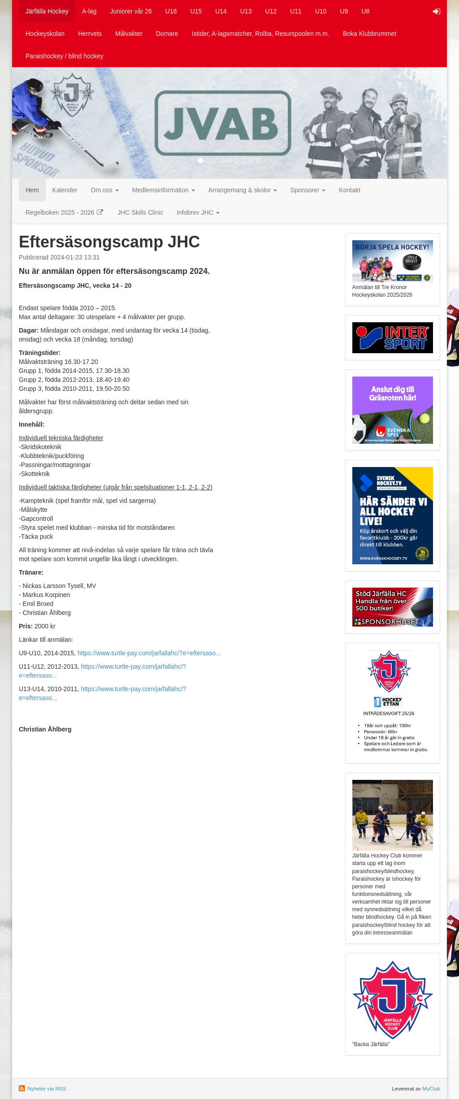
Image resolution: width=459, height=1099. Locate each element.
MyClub (431, 1088)
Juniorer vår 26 (131, 11)
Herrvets (90, 33)
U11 (296, 11)
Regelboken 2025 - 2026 (65, 212)
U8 (366, 11)
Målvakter (129, 33)
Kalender (65, 190)
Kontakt (349, 190)
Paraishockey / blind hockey (65, 56)
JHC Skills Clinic (140, 212)
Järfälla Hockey (47, 11)
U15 (196, 11)
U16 (171, 11)
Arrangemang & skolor (242, 190)
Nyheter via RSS (46, 1088)
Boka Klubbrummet (369, 33)
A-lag (89, 11)
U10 (321, 11)
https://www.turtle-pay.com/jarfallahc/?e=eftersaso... (149, 653)
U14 (221, 11)
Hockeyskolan (45, 33)
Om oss (105, 190)
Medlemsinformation (163, 190)
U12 (271, 11)
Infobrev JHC (198, 212)
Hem (32, 190)
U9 (344, 11)
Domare (167, 33)
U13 (246, 11)
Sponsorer (307, 190)
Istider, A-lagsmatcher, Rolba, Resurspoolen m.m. (260, 33)
